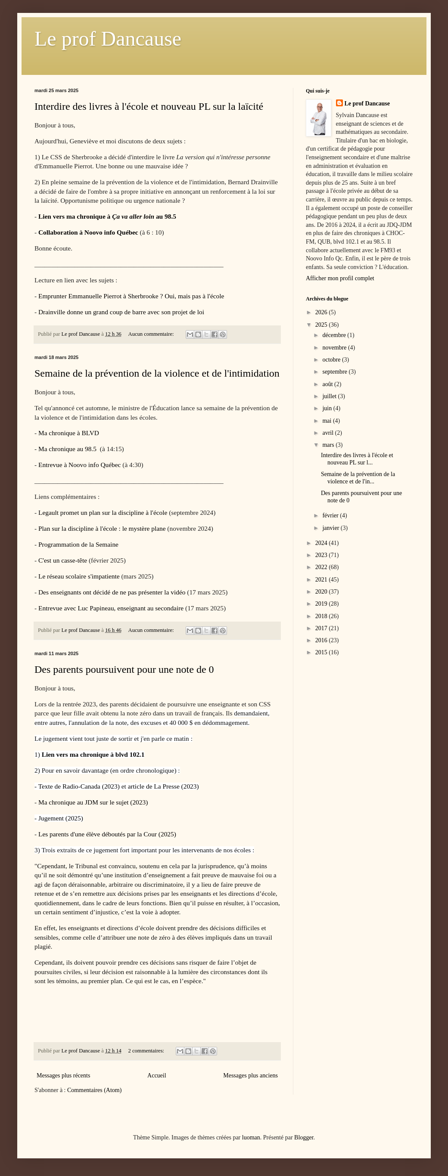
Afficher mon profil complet (340, 278)
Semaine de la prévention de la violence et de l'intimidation (157, 373)
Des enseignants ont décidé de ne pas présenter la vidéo (111, 592)
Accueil (156, 1075)
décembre (334, 335)
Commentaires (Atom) (94, 1090)
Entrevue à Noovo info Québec (79, 464)
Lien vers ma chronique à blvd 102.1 (93, 754)
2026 (322, 312)
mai (327, 421)
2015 (322, 652)
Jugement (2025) (60, 818)
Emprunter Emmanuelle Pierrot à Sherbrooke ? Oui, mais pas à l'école (131, 296)
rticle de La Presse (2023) (165, 786)
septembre (335, 371)
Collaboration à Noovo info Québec (88, 232)
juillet (330, 396)
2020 (322, 591)
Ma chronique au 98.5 (68, 448)
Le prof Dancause (107, 38)
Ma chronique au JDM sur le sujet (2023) (93, 802)
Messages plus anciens (250, 1075)
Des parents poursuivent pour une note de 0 (124, 669)
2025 (322, 325)
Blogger (303, 1137)
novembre (335, 347)
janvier (331, 528)
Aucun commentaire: (151, 334)
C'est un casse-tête (62, 560)
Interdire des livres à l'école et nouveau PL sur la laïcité (148, 106)
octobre (332, 359)
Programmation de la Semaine (79, 544)
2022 (322, 567)
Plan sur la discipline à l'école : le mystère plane (102, 528)
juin (327, 408)
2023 (322, 555)
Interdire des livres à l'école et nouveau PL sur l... (357, 459)
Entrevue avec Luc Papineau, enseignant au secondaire (111, 608)
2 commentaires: (147, 1051)
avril (328, 433)
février (331, 515)
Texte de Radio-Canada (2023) (79, 786)
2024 (322, 543)
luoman (251, 1137)
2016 (322, 640)
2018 (322, 616)
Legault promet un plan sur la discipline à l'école (102, 512)
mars (329, 445)
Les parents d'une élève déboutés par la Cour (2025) (107, 834)
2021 (322, 579)
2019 (322, 603)
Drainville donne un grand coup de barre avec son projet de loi (121, 312)
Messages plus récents (63, 1075)
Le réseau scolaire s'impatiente (79, 576)
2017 (322, 628)
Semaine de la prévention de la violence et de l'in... (358, 478)
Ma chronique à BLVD (68, 432)
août (328, 384)
